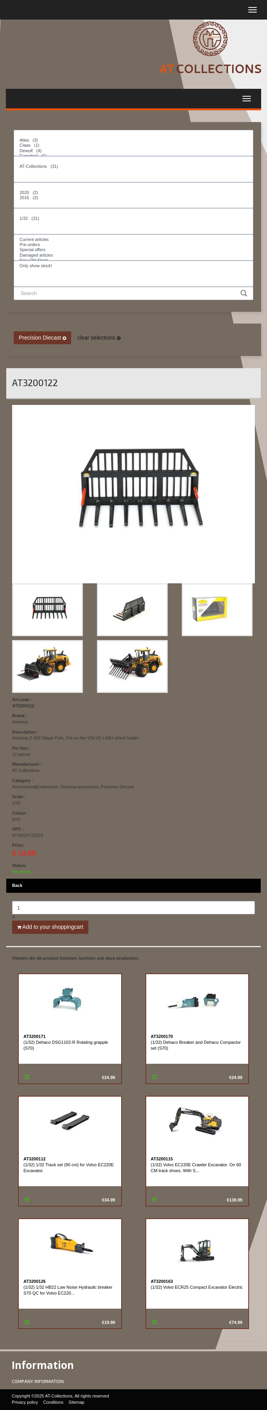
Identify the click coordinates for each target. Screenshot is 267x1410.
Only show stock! (133, 265)
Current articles (133, 239)
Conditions (53, 1402)
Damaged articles (133, 255)
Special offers (133, 249)
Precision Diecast (42, 338)
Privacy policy (25, 1402)
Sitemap (76, 1402)
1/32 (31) (133, 218)
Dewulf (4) (133, 150)
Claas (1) (133, 145)
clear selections (98, 338)
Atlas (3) (133, 140)
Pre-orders (133, 244)
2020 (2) (133, 192)
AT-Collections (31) (133, 166)
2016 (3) (133, 197)
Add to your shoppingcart (50, 927)
